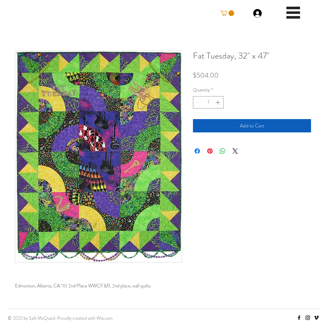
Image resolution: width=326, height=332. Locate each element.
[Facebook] (299, 318)
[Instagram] (308, 318)
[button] (227, 13)
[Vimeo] (316, 318)
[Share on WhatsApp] (223, 151)
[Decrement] (198, 102)
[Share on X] (235, 151)
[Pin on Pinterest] (210, 151)
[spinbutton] (208, 102)
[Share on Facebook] (197, 151)
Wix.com (104, 318)
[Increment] (218, 102)
